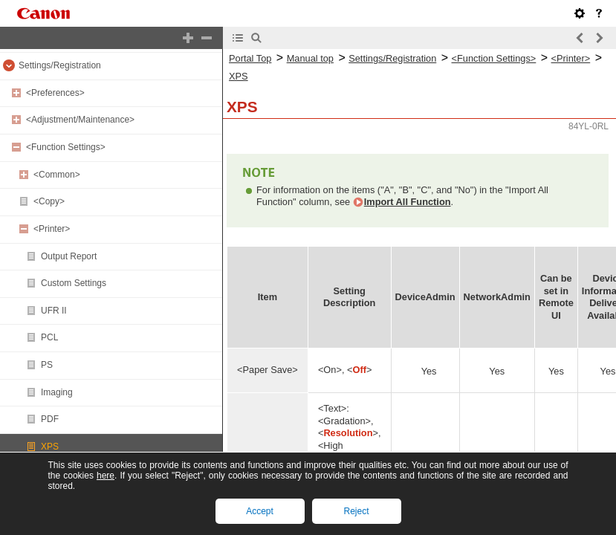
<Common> (56, 174)
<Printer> (51, 229)
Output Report (69, 256)
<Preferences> (55, 93)
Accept (259, 511)
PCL (49, 337)
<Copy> (49, 201)
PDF (50, 419)
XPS (50, 446)
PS (47, 365)
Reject (356, 511)
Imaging (57, 392)
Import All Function (407, 201)
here (105, 475)
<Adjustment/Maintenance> (80, 119)
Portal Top (250, 58)
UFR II (54, 310)
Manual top (310, 58)
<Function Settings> (66, 147)
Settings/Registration (60, 65)
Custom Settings (73, 283)
